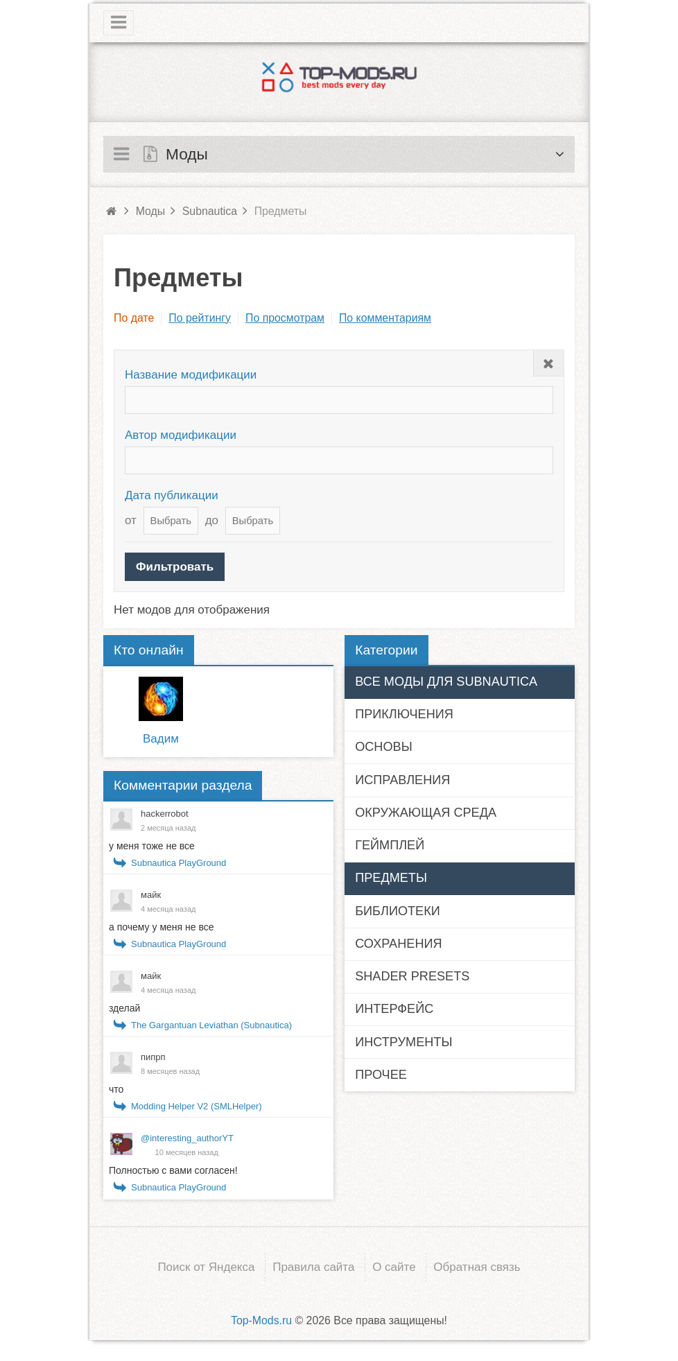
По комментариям (385, 318)
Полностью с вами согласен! (173, 1170)
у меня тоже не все (152, 845)
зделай (124, 1008)
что (116, 1089)
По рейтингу (199, 318)
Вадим (161, 738)
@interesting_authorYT (187, 1138)
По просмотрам (284, 318)
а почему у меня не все (161, 927)
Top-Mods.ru (261, 1320)
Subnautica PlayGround (178, 863)
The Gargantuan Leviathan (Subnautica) (211, 1025)
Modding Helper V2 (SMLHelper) (196, 1106)
